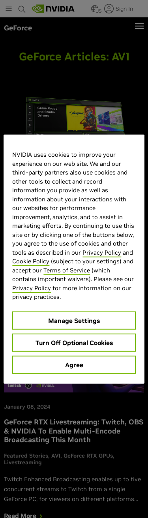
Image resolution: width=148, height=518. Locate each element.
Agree (74, 364)
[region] (74, 259)
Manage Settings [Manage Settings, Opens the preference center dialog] (74, 320)
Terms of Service (66, 270)
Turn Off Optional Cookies (74, 342)
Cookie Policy (30, 261)
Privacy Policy (101, 252)
